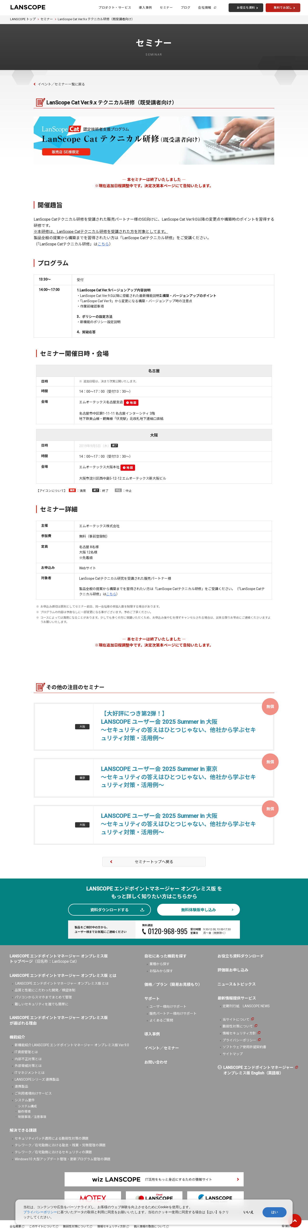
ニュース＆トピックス (237, 984)
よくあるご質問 (161, 1020)
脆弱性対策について (238, 1026)
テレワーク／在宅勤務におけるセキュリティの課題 (53, 1152)
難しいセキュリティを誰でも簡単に (41, 1004)
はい (274, 1212)
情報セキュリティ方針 (239, 1033)
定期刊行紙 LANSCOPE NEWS (246, 1006)
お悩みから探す (161, 971)
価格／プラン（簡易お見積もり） (173, 984)
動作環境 (24, 1111)
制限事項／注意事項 (32, 1117)
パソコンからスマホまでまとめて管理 (43, 997)
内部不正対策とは (28, 1059)
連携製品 (21, 1086)
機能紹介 (17, 1037)
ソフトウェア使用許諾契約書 (244, 1047)
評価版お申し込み (233, 970)
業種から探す (159, 964)
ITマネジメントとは (30, 1073)
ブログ (186, 7)
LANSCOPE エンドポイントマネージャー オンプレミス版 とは (62, 983)
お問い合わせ (155, 1062)
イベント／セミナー (161, 1048)
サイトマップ (233, 1054)
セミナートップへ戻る (154, 862)
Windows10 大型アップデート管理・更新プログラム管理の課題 (62, 1159)
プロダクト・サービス (114, 7)
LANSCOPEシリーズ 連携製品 (37, 1079)
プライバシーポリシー (239, 1040)
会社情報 (204, 7)
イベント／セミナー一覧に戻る (61, 84)
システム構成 (27, 1106)
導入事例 (145, 7)
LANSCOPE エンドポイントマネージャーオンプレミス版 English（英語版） (258, 1070)
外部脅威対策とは (28, 1066)
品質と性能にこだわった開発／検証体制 (45, 990)
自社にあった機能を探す (165, 956)
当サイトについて (236, 1019)
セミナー (166, 7)
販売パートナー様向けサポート (173, 1013)
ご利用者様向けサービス (33, 1093)
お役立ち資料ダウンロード (241, 956)
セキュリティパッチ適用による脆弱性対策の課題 (52, 1138)
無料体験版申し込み (198, 910)
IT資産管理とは (26, 1052)
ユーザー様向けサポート (167, 1006)
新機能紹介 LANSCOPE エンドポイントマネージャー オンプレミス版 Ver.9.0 (72, 1045)
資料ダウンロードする (109, 910)
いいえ (249, 1212)
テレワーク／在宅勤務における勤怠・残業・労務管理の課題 (60, 1145)
